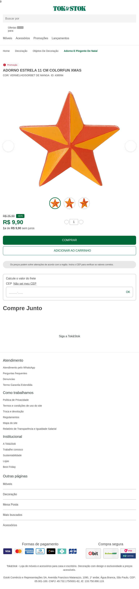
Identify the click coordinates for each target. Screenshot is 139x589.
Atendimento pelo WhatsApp (19, 367)
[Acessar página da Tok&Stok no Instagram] (64, 344)
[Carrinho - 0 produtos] (134, 8)
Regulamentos (11, 417)
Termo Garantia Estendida (17, 384)
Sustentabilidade (12, 455)
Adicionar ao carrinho (72, 250)
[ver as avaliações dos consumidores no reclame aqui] (110, 553)
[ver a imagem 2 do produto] (69, 203)
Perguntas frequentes (15, 373)
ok (128, 292)
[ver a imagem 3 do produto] (84, 203)
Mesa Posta (69, 504)
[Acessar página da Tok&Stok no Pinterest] (74, 344)
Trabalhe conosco (13, 449)
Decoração (21, 50)
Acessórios (23, 38)
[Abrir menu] (23, 8)
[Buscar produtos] (69, 18)
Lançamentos (60, 38)
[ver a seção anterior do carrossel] (130, 146)
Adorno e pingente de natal (81, 50)
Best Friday (9, 466)
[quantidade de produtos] (74, 222)
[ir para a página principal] (69, 8)
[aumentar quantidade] (81, 222)
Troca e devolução (13, 411)
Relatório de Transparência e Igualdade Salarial (29, 428)
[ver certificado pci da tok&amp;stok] (128, 553)
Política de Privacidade (16, 399)
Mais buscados (69, 515)
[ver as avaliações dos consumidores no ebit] (93, 553)
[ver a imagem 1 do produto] (55, 203)
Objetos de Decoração (45, 50)
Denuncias (9, 379)
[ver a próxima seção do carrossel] (8, 146)
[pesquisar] (132, 18)
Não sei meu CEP (24, 283)
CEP (9, 283)
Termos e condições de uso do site (22, 405)
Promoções (40, 38)
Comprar (69, 240)
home (6, 50)
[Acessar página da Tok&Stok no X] (85, 344)
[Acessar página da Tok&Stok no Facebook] (54, 344)
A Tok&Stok (9, 443)
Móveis (7, 38)
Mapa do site (10, 423)
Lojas (6, 461)
